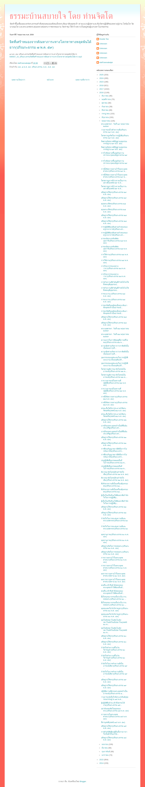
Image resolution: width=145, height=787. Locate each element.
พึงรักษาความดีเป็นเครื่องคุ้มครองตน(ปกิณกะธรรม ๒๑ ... (114, 485)
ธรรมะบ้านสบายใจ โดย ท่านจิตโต (61, 16)
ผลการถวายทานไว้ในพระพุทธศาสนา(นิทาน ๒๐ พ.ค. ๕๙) (113, 575)
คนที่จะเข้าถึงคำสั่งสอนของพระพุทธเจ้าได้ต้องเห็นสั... (112, 586)
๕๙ (19, 67)
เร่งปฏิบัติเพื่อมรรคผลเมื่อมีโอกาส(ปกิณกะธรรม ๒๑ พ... (113, 461)
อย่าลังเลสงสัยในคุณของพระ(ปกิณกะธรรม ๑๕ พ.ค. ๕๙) (115, 710)
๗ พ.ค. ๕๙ (26, 67)
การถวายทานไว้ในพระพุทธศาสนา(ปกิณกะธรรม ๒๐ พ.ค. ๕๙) (114, 560)
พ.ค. (45, 67)
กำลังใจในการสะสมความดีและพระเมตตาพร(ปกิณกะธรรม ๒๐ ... (114, 520)
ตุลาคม (105, 103)
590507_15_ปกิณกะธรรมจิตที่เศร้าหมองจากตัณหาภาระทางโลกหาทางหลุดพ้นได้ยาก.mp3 (45, 57)
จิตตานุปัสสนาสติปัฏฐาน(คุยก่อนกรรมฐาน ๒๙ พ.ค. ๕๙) (114, 142)
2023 (101, 82)
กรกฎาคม (106, 114)
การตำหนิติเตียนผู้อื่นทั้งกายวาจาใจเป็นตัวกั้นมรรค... (114, 733)
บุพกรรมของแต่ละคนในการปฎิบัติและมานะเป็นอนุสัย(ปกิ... (114, 358)
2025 (101, 75)
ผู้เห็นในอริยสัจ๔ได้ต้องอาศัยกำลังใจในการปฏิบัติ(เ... (114, 496)
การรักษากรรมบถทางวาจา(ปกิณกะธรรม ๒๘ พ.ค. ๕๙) (113, 268)
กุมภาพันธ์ (106, 751)
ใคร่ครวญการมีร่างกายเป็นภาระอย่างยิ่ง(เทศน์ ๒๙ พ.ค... (114, 182)
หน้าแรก (50, 80)
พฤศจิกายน (106, 99)
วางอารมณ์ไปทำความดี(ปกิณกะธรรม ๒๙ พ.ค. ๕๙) (114, 131)
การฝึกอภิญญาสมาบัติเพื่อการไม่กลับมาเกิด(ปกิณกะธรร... (114, 450)
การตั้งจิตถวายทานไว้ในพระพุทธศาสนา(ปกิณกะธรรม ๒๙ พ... (114, 170)
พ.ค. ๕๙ (51, 67)
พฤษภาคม (106, 121)
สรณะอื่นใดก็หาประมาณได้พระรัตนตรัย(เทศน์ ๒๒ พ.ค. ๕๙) (113, 409)
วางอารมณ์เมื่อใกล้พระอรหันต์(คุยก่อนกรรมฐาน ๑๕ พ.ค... (114, 698)
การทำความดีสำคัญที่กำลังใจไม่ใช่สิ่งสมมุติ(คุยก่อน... (115, 283)
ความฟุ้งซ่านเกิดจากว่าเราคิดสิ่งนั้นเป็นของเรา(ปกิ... (115, 347)
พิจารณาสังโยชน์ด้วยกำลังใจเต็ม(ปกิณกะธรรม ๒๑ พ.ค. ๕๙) (114, 473)
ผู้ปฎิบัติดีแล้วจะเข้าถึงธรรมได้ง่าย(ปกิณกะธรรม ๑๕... (113, 704)
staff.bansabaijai (106, 62)
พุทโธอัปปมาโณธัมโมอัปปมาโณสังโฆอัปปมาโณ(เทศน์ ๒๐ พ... (114, 622)
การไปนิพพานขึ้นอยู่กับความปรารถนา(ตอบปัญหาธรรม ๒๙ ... (114, 155)
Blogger (83, 781)
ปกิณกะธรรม (37, 67)
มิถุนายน (105, 117)
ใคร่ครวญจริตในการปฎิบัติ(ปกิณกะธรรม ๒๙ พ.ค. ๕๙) (115, 137)
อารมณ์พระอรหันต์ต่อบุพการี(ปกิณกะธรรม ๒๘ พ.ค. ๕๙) (114, 240)
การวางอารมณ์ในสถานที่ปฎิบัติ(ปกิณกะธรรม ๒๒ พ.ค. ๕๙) (113, 383)
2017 (101, 89)
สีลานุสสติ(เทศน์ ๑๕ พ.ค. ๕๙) (113, 722)
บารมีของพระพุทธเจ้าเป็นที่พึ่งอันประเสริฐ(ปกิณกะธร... (114, 427)
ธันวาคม (105, 96)
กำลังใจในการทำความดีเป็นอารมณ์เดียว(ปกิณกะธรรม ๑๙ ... (114, 666)
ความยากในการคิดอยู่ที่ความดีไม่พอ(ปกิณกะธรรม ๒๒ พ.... (114, 341)
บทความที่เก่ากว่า (82, 80)
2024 (101, 78)
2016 (101, 92)
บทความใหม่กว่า (18, 80)
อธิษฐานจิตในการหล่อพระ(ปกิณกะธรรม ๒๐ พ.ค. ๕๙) (115, 547)
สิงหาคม (105, 110)
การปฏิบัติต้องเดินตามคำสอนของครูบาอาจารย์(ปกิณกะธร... (114, 228)
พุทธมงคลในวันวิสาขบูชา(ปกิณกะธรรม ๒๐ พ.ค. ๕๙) (114, 609)
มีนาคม (105, 748)
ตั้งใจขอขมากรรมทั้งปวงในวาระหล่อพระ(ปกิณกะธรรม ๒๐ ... (114, 598)
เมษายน (105, 744)
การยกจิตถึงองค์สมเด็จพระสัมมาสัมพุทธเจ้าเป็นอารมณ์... (114, 306)
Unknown (103, 44)
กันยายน (105, 106)
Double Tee (104, 39)
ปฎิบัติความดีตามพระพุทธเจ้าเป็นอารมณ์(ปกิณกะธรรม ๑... (114, 692)
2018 (101, 85)
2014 (101, 763)
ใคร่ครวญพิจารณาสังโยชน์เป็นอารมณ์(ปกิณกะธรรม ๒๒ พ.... (114, 370)
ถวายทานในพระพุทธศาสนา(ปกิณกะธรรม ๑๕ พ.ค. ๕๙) (114, 716)
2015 (101, 760)
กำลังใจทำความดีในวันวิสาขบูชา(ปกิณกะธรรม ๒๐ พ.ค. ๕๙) (113, 650)
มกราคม (105, 755)
